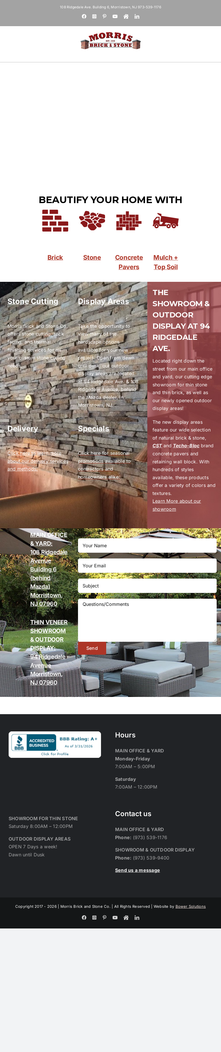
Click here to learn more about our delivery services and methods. (37, 461)
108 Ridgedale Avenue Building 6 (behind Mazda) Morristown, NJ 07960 (49, 569)
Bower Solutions (191, 906)
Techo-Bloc (186, 445)
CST (157, 445)
